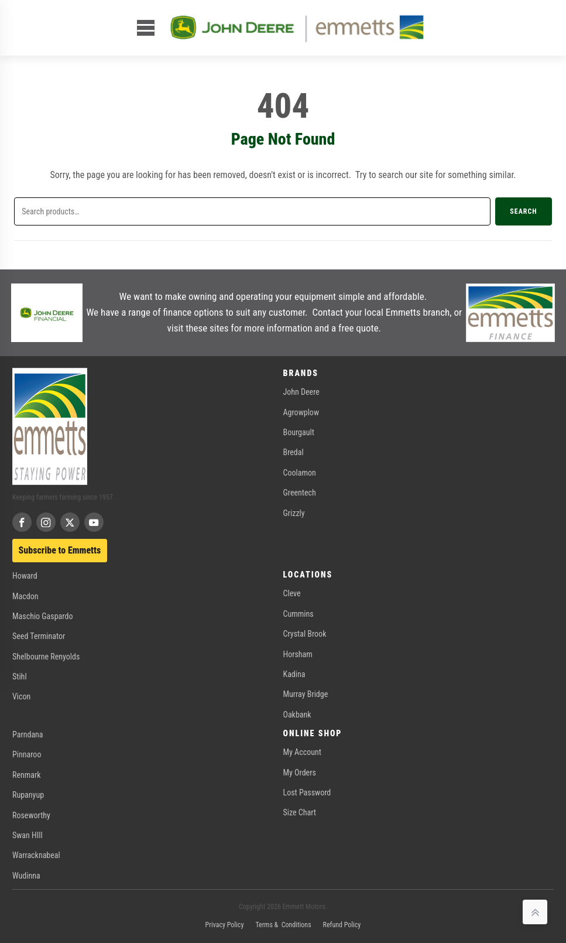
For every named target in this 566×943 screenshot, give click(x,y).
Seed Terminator (38, 636)
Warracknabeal (36, 855)
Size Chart (299, 812)
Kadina (294, 674)
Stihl (19, 676)
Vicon (21, 696)
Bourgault (298, 432)
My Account (302, 752)
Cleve (292, 593)
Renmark (26, 775)
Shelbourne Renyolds (46, 656)
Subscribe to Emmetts (60, 550)
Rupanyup (28, 795)
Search (523, 211)
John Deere (301, 392)
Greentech (299, 492)
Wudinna (26, 875)
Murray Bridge (305, 694)
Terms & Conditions (283, 925)
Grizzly (294, 513)
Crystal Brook (305, 633)
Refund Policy (342, 925)
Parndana (27, 734)
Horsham (298, 654)
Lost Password (307, 792)
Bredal (293, 452)
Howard (24, 575)
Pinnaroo (26, 754)
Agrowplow (301, 412)
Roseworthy (31, 815)
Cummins (298, 614)
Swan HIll (27, 835)
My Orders (299, 772)
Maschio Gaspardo (42, 616)
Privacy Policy (224, 925)
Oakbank (297, 714)
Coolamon (299, 472)
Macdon (25, 596)
